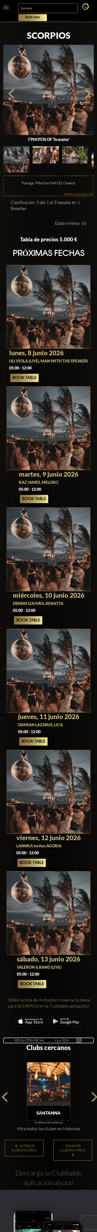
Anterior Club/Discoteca (24, 1148)
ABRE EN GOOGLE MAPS (79, 194)
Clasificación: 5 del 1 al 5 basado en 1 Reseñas (45, 205)
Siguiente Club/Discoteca (73, 1150)
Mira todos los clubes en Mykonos (48, 1128)
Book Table (32, 17)
